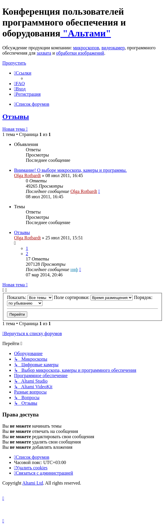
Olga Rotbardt (27, 175)
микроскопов (86, 47)
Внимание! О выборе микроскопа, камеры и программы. (70, 170)
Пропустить (14, 63)
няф (74, 269)
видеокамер (113, 47)
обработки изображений (80, 53)
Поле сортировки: (93, 297)
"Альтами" (85, 33)
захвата (44, 53)
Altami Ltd (32, 482)
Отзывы (15, 116)
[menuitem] (19, 83)
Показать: (30, 297)
